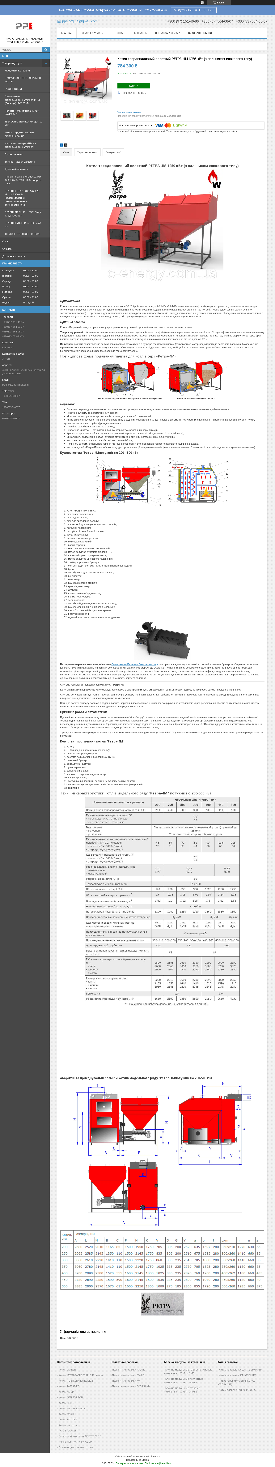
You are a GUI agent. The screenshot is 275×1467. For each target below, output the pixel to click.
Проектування (14, 154)
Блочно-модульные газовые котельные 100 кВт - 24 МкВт (182, 1389)
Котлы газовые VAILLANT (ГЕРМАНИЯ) (241, 1369)
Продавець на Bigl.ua (137, 1460)
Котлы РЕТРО (66, 1403)
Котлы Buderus (68, 1425)
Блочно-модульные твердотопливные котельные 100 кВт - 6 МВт (188, 1371)
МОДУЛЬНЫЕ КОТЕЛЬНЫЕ (193, 10)
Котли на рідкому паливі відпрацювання (19, 134)
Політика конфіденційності (159, 1463)
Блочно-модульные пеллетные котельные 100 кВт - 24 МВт (183, 1380)
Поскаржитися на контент (129, 1463)
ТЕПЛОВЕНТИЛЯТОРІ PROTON (22, 234)
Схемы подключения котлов (76, 1447)
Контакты (140, 32)
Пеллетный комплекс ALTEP (75, 1441)
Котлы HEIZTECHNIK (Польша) (76, 1380)
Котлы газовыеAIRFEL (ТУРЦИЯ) (237, 1375)
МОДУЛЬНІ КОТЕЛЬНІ (17, 70)
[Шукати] (46, 50)
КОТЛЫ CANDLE (68, 1430)
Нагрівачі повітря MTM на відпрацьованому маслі (20, 145)
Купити (133, 85)
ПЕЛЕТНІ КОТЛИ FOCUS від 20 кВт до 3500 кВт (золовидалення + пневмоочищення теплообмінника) (22, 197)
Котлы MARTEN (67, 1414)
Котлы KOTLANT (68, 1419)
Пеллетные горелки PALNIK (128, 1369)
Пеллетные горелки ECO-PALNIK (131, 1386)
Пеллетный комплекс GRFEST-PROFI (80, 1436)
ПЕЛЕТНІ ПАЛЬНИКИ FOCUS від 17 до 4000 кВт (23, 213)
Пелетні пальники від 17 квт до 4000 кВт (22, 112)
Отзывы (7, 248)
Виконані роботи (200, 32)
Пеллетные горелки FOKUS (128, 1375)
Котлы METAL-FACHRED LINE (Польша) (81, 1375)
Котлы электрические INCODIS (237, 1390)
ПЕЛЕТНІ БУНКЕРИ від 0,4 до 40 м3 (23, 224)
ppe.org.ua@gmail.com (15, 384)
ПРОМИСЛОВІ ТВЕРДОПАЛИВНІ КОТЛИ (23, 79)
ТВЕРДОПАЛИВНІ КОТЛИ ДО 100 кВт (23, 123)
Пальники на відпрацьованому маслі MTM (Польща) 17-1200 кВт (22, 100)
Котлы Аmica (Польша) (72, 1408)
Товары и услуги (12, 63)
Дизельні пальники (16, 169)
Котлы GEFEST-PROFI (71, 1397)
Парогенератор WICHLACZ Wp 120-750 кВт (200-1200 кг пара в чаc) (23, 180)
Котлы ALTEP (66, 1391)
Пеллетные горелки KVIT (127, 1380)
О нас (5, 241)
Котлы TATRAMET (69, 1386)
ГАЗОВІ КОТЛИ (13, 89)
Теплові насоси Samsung (20, 161)
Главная (66, 32)
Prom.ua (155, 1456)
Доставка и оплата (13, 256)
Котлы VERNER (67, 1369)
